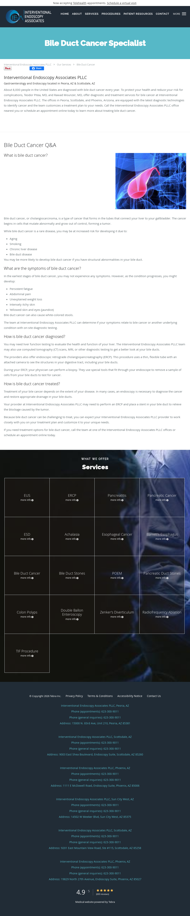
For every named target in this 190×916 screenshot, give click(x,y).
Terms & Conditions (100, 696)
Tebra (112, 902)
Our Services (64, 64)
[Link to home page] (25, 16)
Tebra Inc (55, 696)
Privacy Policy (74, 696)
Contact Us (154, 696)
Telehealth (80, 3)
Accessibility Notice (129, 696)
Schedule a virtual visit (121, 3)
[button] (184, 13)
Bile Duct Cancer (86, 64)
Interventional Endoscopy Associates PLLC (27, 64)
